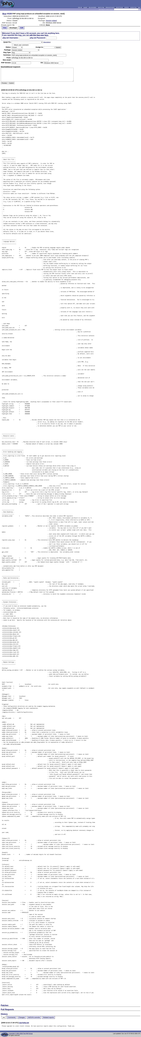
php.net (80, 7)
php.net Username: (10, 38)
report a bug (101, 7)
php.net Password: (38, 38)
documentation (92, 7)
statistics (126, 7)
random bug (133, 7)
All (4, 1017)
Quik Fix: (7, 42)
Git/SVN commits (34, 1017)
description (47, 42)
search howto (119, 7)
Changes (22, 1017)
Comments (11, 1017)
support (85, 7)
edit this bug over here (39, 35)
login (139, 7)
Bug (4, 14)
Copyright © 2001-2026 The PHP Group (21, 1033)
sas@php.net (24, 1023)
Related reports (48, 1017)
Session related (51, 20)
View (4, 28)
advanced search (110, 7)
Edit (21, 28)
